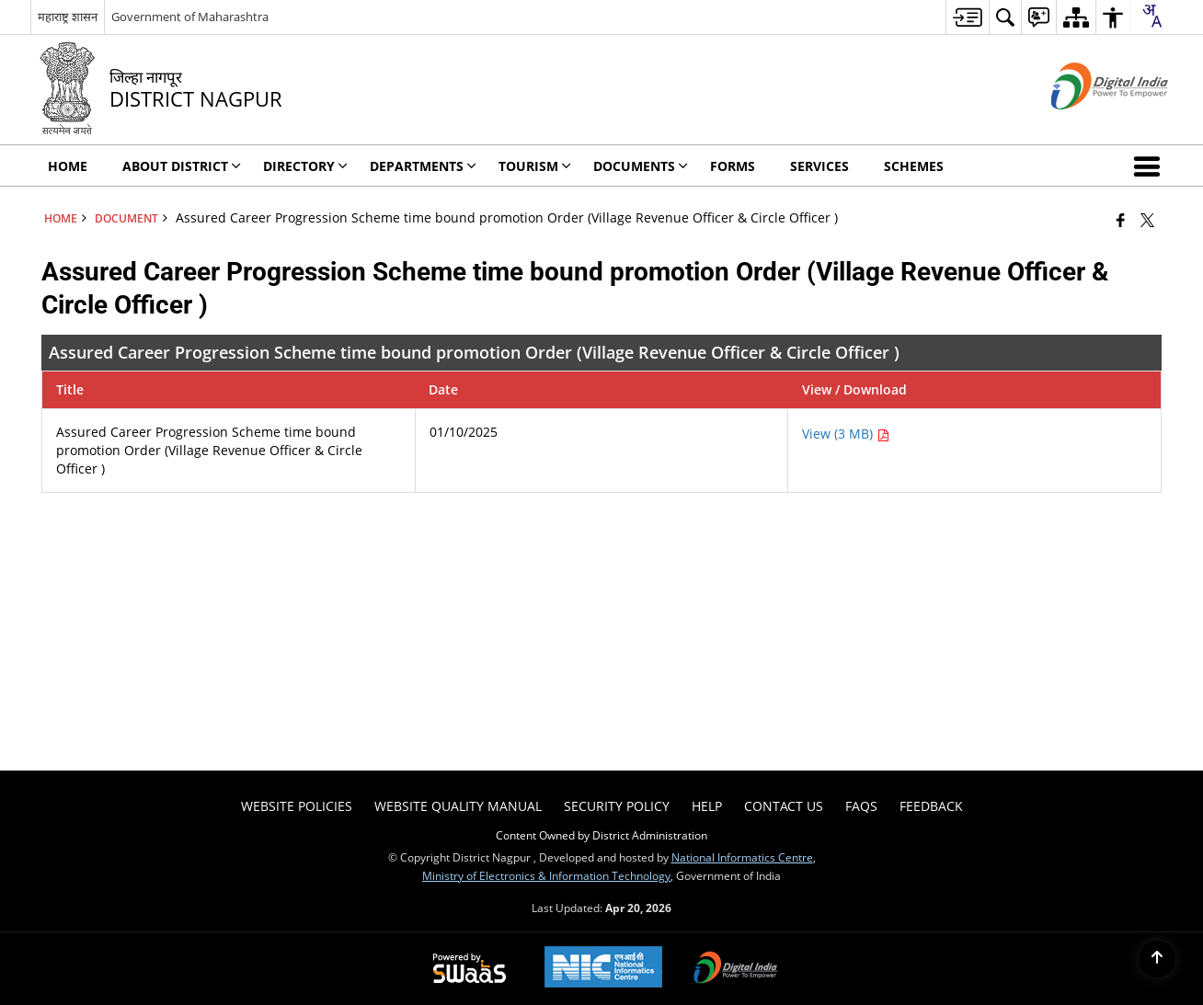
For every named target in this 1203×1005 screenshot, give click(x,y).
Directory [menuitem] (305, 166)
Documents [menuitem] (640, 166)
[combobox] (1151, 15)
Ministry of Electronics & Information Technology (546, 875)
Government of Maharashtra (190, 16)
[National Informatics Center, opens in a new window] (603, 968)
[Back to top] (1157, 959)
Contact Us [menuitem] (783, 806)
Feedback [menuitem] (931, 806)
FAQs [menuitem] (861, 806)
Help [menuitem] (707, 806)
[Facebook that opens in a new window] (1120, 219)
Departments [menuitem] (423, 166)
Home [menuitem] (67, 166)
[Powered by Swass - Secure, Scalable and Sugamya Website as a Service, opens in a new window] (469, 969)
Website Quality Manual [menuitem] (458, 806)
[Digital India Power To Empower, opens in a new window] (736, 969)
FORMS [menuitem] (732, 166)
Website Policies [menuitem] (296, 806)
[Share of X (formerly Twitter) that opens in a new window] (1147, 219)
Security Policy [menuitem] (617, 806)
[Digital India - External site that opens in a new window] (1087, 124)
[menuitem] (967, 17)
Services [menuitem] (819, 166)
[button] (1151, 165)
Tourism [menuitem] (534, 166)
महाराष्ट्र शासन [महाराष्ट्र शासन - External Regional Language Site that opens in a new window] (67, 16)
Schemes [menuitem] (914, 166)
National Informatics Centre (742, 857)
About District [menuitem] (181, 166)
